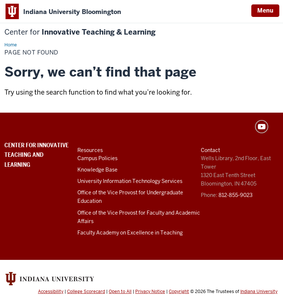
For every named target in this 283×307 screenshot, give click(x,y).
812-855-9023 (235, 195)
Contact (210, 150)
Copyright (179, 291)
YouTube (261, 126)
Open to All (120, 291)
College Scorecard (86, 291)
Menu (265, 10)
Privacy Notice (150, 291)
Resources (90, 150)
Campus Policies (97, 158)
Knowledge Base (97, 169)
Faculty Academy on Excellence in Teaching (130, 232)
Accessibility (50, 291)
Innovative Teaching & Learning (80, 32)
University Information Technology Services (129, 181)
